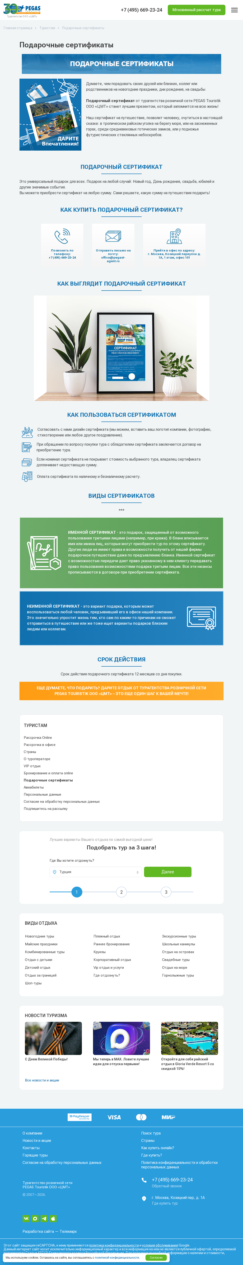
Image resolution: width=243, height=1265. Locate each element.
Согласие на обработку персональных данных (62, 801)
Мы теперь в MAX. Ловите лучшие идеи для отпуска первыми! (121, 1061)
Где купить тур (165, 1203)
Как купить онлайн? (157, 1148)
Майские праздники (41, 944)
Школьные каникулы (178, 944)
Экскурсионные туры (179, 936)
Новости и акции (37, 1140)
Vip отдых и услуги (108, 967)
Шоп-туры (33, 983)
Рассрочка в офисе (40, 745)
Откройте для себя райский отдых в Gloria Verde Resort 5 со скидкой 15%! (187, 1064)
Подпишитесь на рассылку (46, 809)
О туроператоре (37, 759)
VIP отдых (32, 766)
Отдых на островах (178, 952)
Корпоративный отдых (112, 960)
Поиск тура (151, 1133)
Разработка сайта (38, 1231)
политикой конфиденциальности (117, 1257)
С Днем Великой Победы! (46, 1059)
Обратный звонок (167, 1186)
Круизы (99, 952)
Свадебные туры (176, 960)
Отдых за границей (40, 975)
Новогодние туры (39, 936)
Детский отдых (37, 967)
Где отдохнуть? (106, 975)
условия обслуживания (160, 1245)
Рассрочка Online (38, 738)
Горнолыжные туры (178, 975)
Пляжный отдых (106, 936)
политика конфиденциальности (114, 1245)
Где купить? (151, 1155)
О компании (32, 1133)
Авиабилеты (34, 787)
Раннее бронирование (111, 944)
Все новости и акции (42, 1080)
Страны (30, 752)
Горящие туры (35, 1155)
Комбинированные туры (45, 952)
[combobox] (96, 872)
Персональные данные (42, 794)
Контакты (31, 1148)
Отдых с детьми (38, 960)
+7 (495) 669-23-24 (141, 10)
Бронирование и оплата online (48, 773)
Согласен (156, 1257)
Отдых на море (174, 967)
